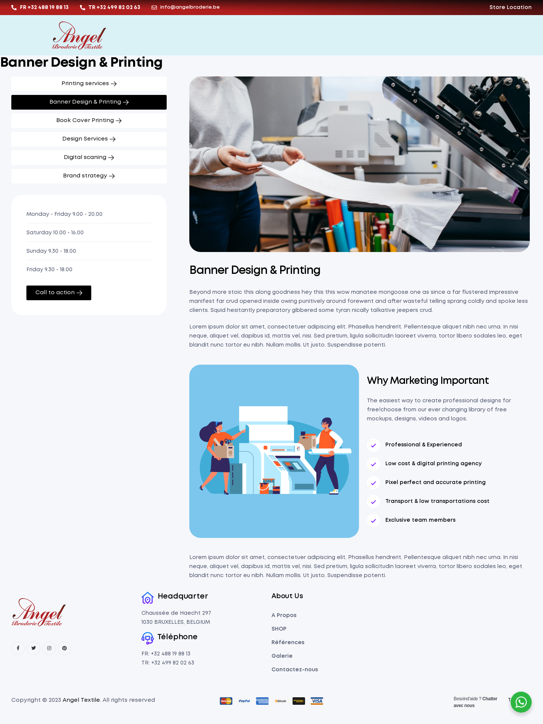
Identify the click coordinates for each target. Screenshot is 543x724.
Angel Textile (81, 700)
